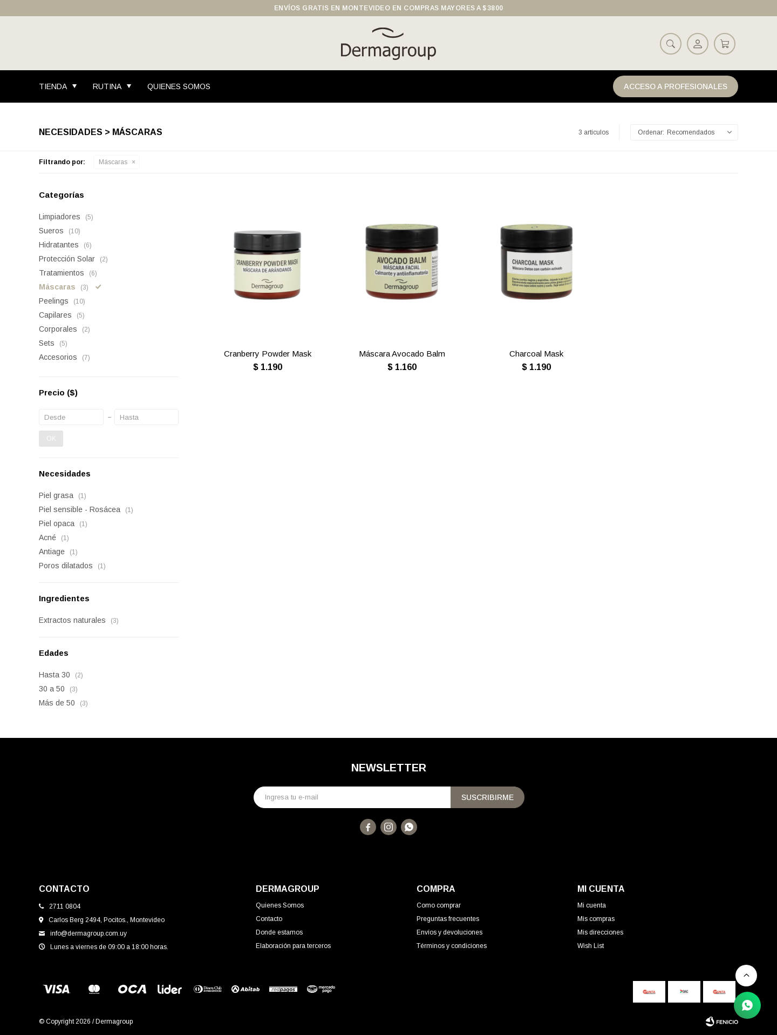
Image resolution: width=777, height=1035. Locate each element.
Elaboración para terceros (293, 946)
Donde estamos (279, 932)
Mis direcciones (600, 932)
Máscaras (113, 162)
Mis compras (596, 919)
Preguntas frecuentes (448, 919)
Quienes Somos (178, 86)
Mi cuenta (591, 905)
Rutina (107, 86)
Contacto (269, 919)
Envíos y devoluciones (449, 932)
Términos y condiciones (452, 946)
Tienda (53, 86)
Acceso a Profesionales (675, 86)
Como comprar (439, 905)
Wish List (590, 946)
